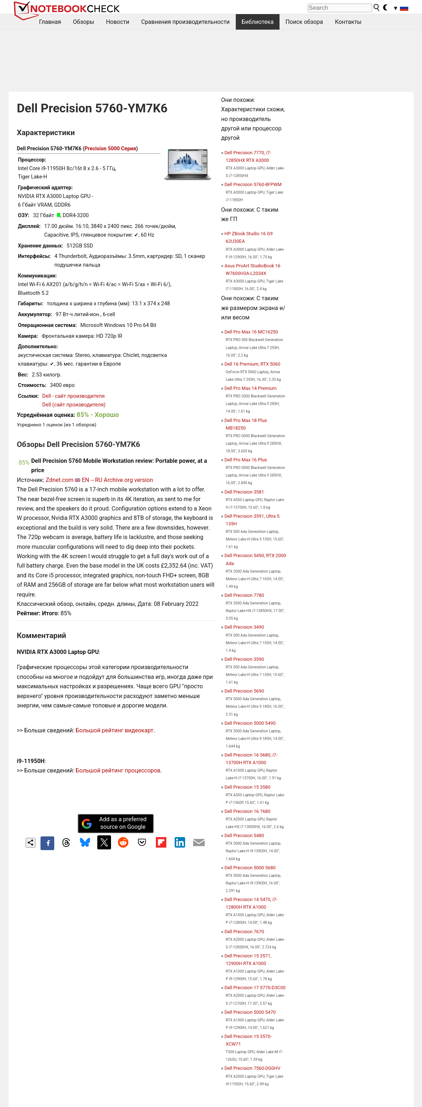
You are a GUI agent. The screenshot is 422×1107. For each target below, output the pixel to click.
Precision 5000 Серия (110, 149)
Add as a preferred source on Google (113, 823)
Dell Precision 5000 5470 (250, 1012)
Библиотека (258, 21)
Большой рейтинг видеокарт (114, 730)
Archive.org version (128, 480)
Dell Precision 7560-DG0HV (253, 1068)
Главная (50, 21)
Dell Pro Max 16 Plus (246, 459)
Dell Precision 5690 (244, 691)
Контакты (348, 21)
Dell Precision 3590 (244, 659)
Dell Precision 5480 (244, 835)
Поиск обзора (304, 21)
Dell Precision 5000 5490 (250, 723)
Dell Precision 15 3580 (247, 787)
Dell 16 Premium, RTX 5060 (253, 364)
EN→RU (92, 480)
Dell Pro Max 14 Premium (251, 388)
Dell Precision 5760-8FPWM (253, 184)
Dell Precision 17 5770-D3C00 (255, 987)
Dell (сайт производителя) (74, 405)
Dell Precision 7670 (244, 931)
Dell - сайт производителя (73, 396)
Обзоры (83, 21)
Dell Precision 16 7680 (247, 811)
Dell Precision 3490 (244, 627)
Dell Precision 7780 (244, 595)
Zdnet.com (59, 480)
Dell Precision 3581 (244, 492)
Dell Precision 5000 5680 (250, 867)
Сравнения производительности (185, 21)
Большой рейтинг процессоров (118, 770)
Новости (117, 21)
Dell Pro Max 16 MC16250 (251, 332)
